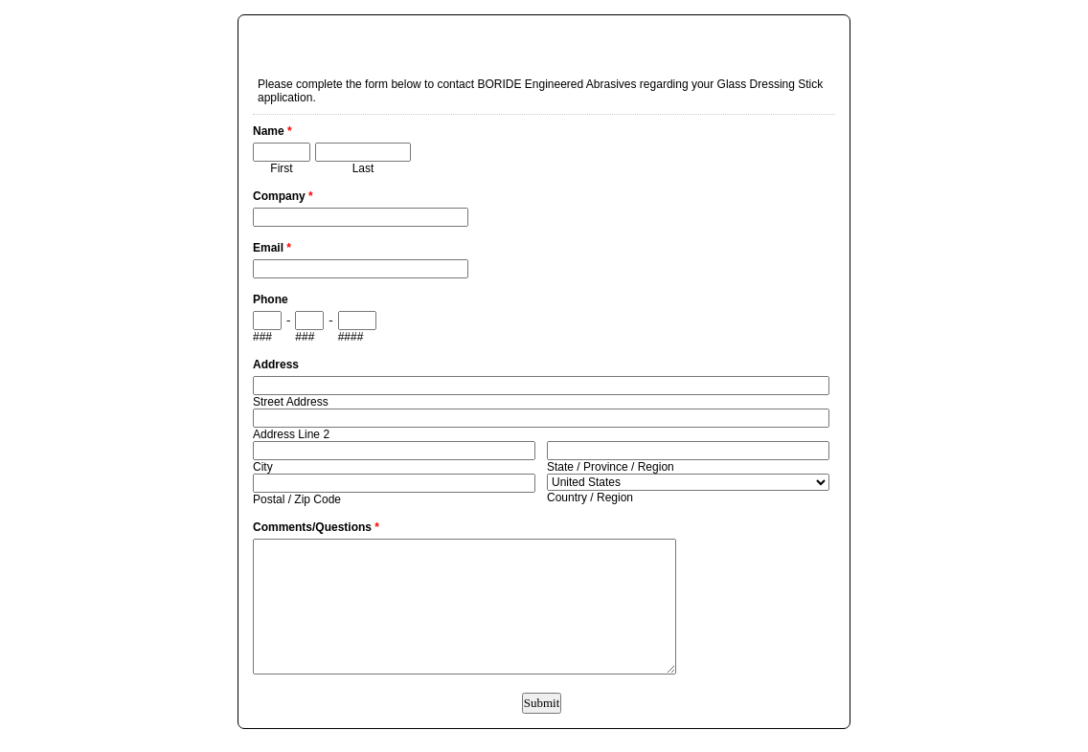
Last (363, 168)
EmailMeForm (544, 34)
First (281, 168)
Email (272, 247)
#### (351, 336)
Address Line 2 (291, 434)
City (263, 467)
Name (272, 131)
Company (283, 196)
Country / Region (590, 497)
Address (276, 364)
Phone (270, 299)
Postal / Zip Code (297, 499)
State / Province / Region (610, 467)
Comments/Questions (316, 527)
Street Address (291, 402)
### (262, 336)
